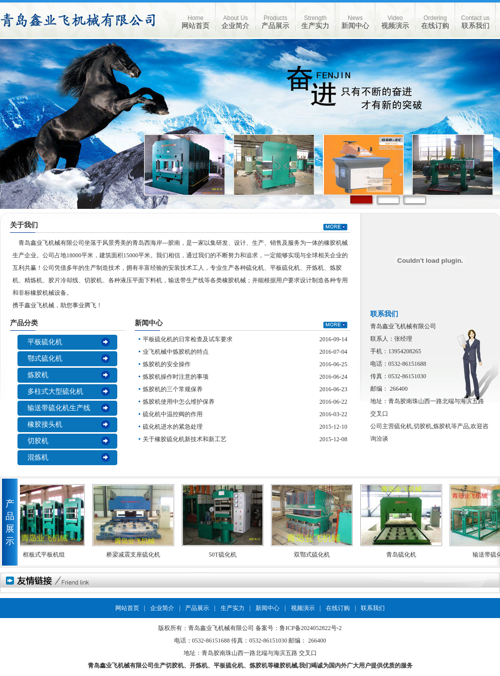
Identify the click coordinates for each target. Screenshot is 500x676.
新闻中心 (355, 21)
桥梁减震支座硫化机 (135, 554)
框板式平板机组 (46, 554)
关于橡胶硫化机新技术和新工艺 (185, 439)
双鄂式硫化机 (314, 554)
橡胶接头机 (44, 424)
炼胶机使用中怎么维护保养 (179, 401)
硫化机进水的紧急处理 (173, 426)
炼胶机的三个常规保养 (173, 389)
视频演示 (395, 21)
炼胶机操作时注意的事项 (176, 376)
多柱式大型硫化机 (55, 391)
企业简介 (236, 21)
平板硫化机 (44, 342)
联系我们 (475, 21)
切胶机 (37, 441)
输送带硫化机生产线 (58, 408)
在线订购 (435, 21)
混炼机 (37, 457)
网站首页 (196, 21)
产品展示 (275, 21)
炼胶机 (37, 375)
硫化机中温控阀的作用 (173, 414)
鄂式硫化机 (44, 358)
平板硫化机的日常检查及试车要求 (188, 339)
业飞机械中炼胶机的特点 (176, 351)
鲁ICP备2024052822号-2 (310, 628)
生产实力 (315, 21)
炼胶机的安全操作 (167, 364)
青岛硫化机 (403, 554)
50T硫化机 (224, 554)
